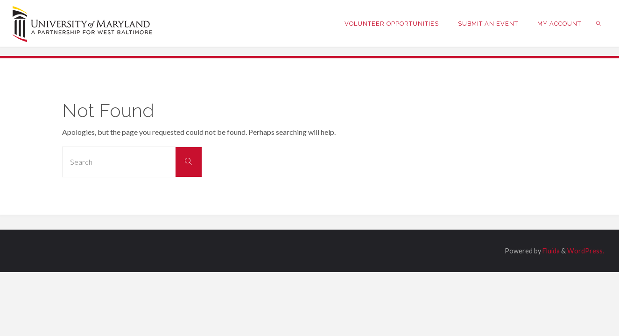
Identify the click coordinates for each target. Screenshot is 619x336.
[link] (598, 23)
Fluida (550, 251)
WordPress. (585, 251)
